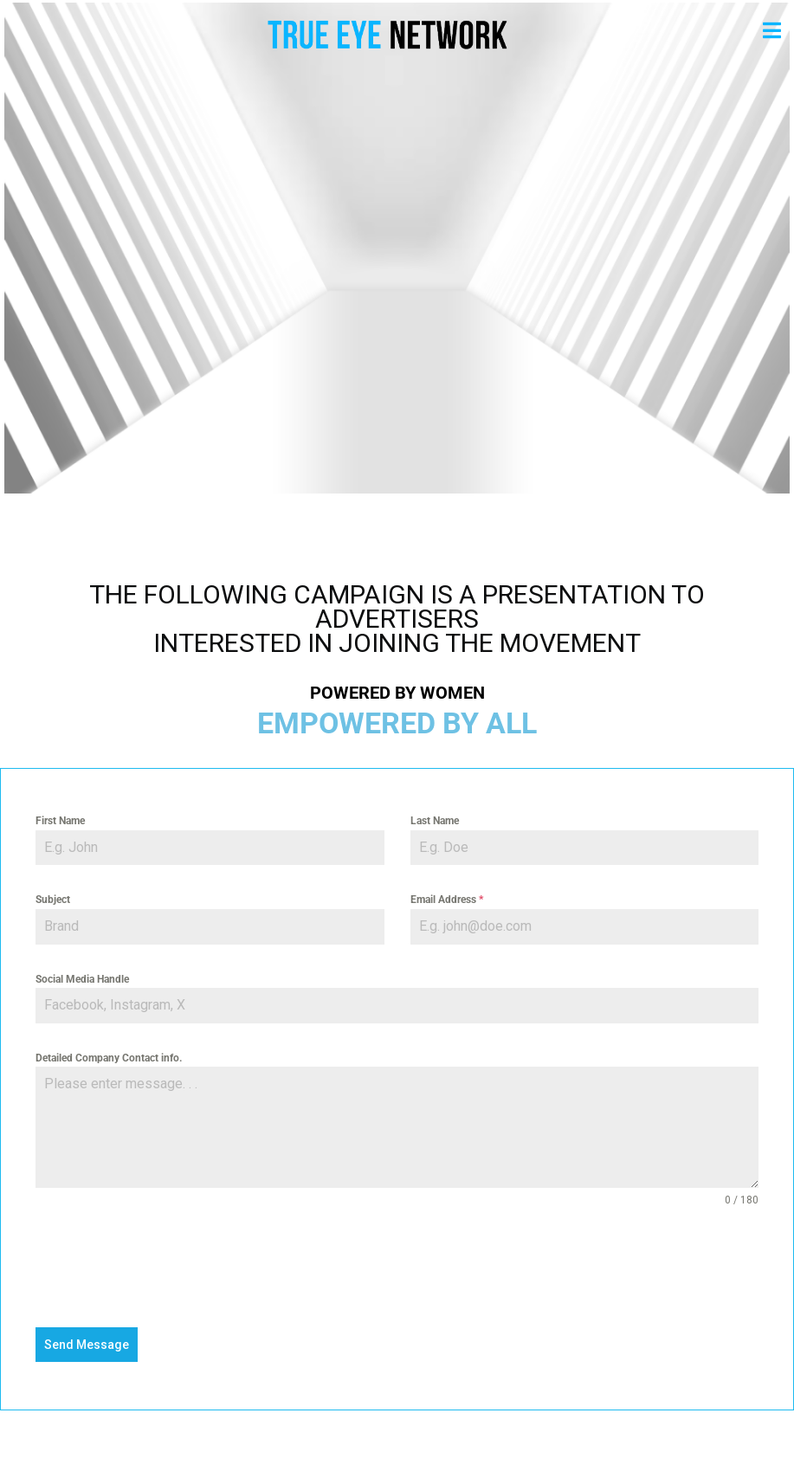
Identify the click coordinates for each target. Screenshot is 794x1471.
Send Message (86, 1345)
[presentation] (397, 1267)
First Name (60, 821)
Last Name (434, 821)
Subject (53, 900)
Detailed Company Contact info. (109, 1058)
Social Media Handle (82, 979)
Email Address (446, 900)
